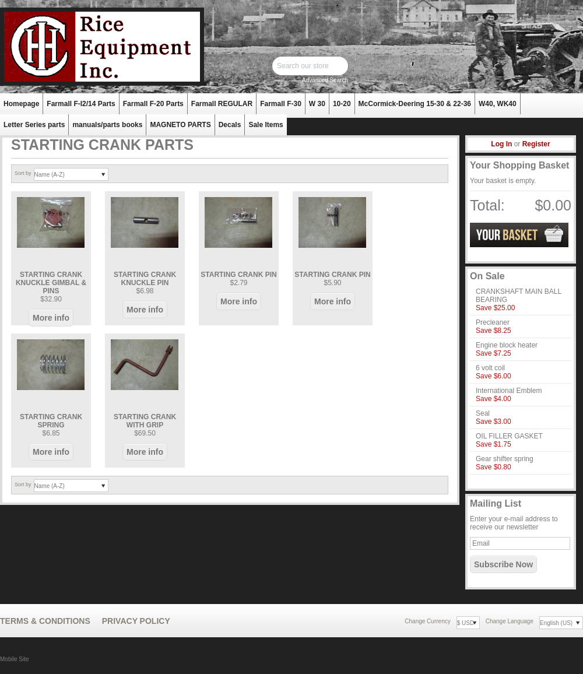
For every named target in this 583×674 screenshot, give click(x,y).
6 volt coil (490, 368)
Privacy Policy (136, 621)
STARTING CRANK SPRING (51, 421)
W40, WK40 (498, 104)
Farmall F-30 (280, 104)
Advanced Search (325, 80)
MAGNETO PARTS (180, 125)
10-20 (342, 104)
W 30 (317, 104)
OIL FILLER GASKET (509, 436)
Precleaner (493, 322)
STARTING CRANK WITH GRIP (145, 421)
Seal (483, 413)
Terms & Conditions (45, 621)
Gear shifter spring (504, 459)
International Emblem (509, 391)
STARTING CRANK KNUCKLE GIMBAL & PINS (51, 283)
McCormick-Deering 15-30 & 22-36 (415, 104)
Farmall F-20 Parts (153, 104)
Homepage (21, 104)
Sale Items (265, 125)
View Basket (519, 235)
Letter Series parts (34, 125)
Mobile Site (14, 659)
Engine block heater (507, 345)
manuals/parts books (107, 125)
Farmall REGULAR (221, 104)
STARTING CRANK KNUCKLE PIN (145, 279)
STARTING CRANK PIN (238, 275)
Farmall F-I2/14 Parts (81, 104)
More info (51, 317)
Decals (230, 125)
